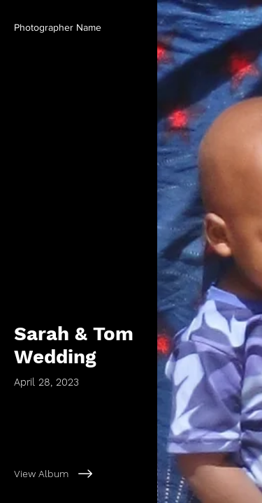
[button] (57, 28)
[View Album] (78, 473)
